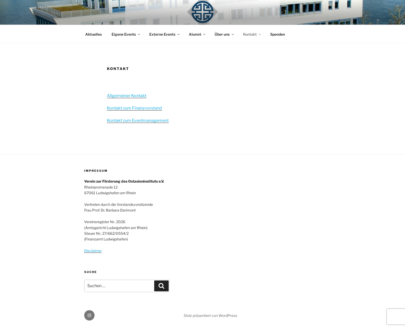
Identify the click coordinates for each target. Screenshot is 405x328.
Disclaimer (93, 250)
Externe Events (164, 34)
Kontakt (252, 34)
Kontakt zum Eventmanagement (138, 120)
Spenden (277, 34)
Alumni (197, 34)
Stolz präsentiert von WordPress (210, 315)
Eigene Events (126, 34)
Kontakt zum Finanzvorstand (134, 108)
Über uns (225, 34)
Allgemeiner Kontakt (126, 95)
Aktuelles (93, 34)
